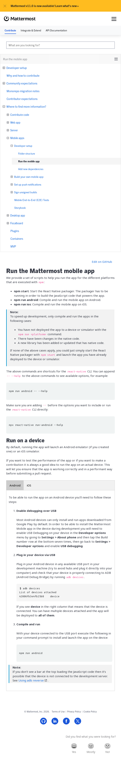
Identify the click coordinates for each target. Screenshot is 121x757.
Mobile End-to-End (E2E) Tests (31, 200)
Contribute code (19, 114)
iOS (29, 485)
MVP (13, 246)
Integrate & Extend (31, 30)
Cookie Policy (90, 711)
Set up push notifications (27, 184)
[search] (60, 45)
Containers (16, 238)
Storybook (20, 207)
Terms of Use (58, 711)
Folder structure (26, 153)
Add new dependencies (30, 169)
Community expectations (21, 83)
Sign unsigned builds (25, 192)
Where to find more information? (26, 106)
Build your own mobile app (29, 176)
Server (14, 130)
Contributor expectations (22, 99)
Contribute (10, 30)
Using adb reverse (31, 680)
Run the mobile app (28, 161)
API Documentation (56, 30)
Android (15, 485)
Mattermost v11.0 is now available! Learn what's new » (45, 6)
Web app (15, 122)
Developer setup (16, 68)
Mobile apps (17, 138)
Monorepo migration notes (23, 91)
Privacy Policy (74, 711)
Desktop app (17, 215)
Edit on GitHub (102, 262)
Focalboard (16, 223)
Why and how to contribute (23, 75)
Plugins (14, 231)
